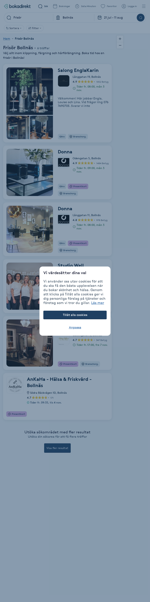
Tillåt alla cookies (75, 315)
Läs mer (97, 303)
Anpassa (75, 327)
